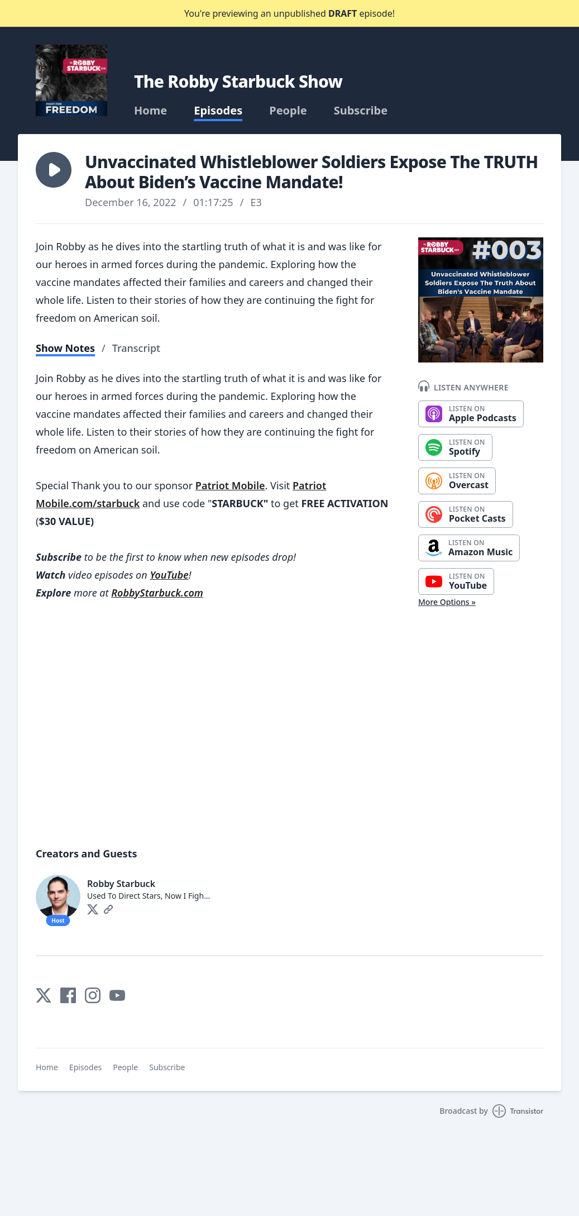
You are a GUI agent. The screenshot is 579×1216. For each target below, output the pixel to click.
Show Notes (65, 348)
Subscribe (361, 110)
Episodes (218, 110)
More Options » (447, 602)
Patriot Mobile (230, 485)
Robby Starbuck (121, 884)
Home (150, 110)
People (288, 110)
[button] (53, 170)
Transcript (136, 348)
